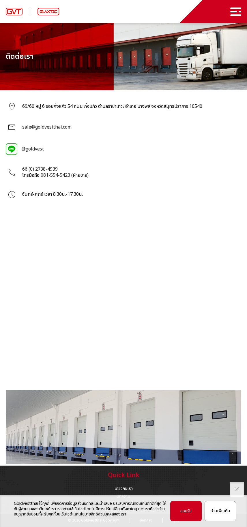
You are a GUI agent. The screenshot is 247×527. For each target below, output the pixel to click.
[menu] (235, 11)
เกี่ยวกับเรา (124, 488)
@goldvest (33, 149)
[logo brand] (14, 12)
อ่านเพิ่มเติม (220, 511)
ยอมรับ (186, 511)
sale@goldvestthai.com (47, 127)
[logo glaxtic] (48, 11)
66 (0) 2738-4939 (40, 169)
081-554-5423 (55, 175)
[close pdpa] (237, 489)
